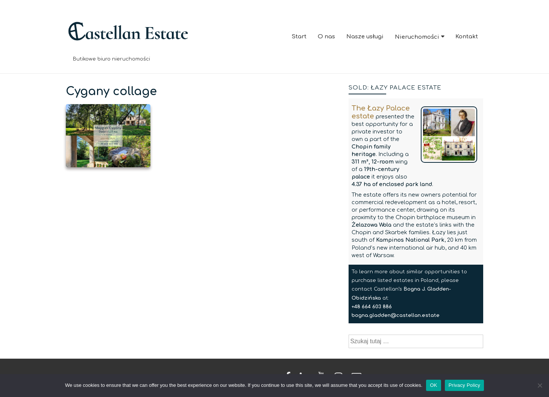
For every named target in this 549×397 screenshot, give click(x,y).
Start (298, 36)
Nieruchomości (417, 37)
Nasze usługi (365, 36)
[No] (539, 385)
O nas (326, 36)
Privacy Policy (464, 385)
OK (433, 385)
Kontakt (466, 36)
